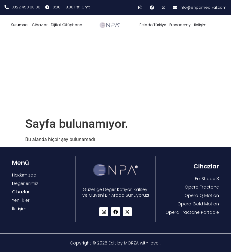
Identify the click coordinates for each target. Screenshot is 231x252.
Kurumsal (20, 24)
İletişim (200, 24)
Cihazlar (40, 24)
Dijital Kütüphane (66, 24)
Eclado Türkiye (153, 24)
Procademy (180, 24)
